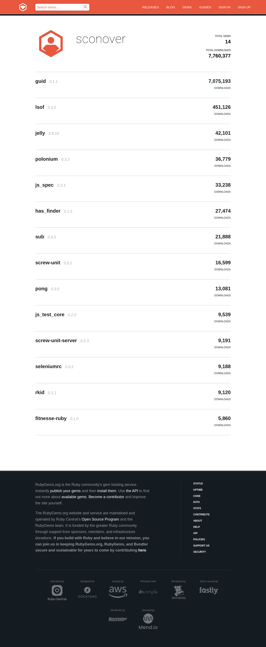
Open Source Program (100, 519)
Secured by (150, 610)
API (195, 533)
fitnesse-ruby (56, 418)
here (142, 550)
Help (196, 527)
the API (132, 491)
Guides (205, 7)
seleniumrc (54, 366)
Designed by (88, 581)
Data (196, 502)
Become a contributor (106, 497)
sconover (101, 38)
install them (106, 491)
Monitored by (179, 581)
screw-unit (53, 262)
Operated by (58, 583)
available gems (74, 497)
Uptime (198, 489)
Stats (197, 508)
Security (199, 551)
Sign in (224, 7)
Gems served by (209, 581)
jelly (47, 133)
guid (46, 81)
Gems (187, 7)
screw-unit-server (62, 340)
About (197, 520)
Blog (170, 7)
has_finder (53, 211)
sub (45, 236)
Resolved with (149, 581)
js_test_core (55, 314)
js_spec (50, 185)
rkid (45, 392)
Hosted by (119, 581)
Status (198, 483)
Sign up (244, 7)
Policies (199, 539)
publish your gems (65, 491)
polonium (52, 159)
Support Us (201, 545)
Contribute (201, 514)
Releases (150, 7)
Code (197, 496)
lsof (45, 107)
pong (47, 288)
